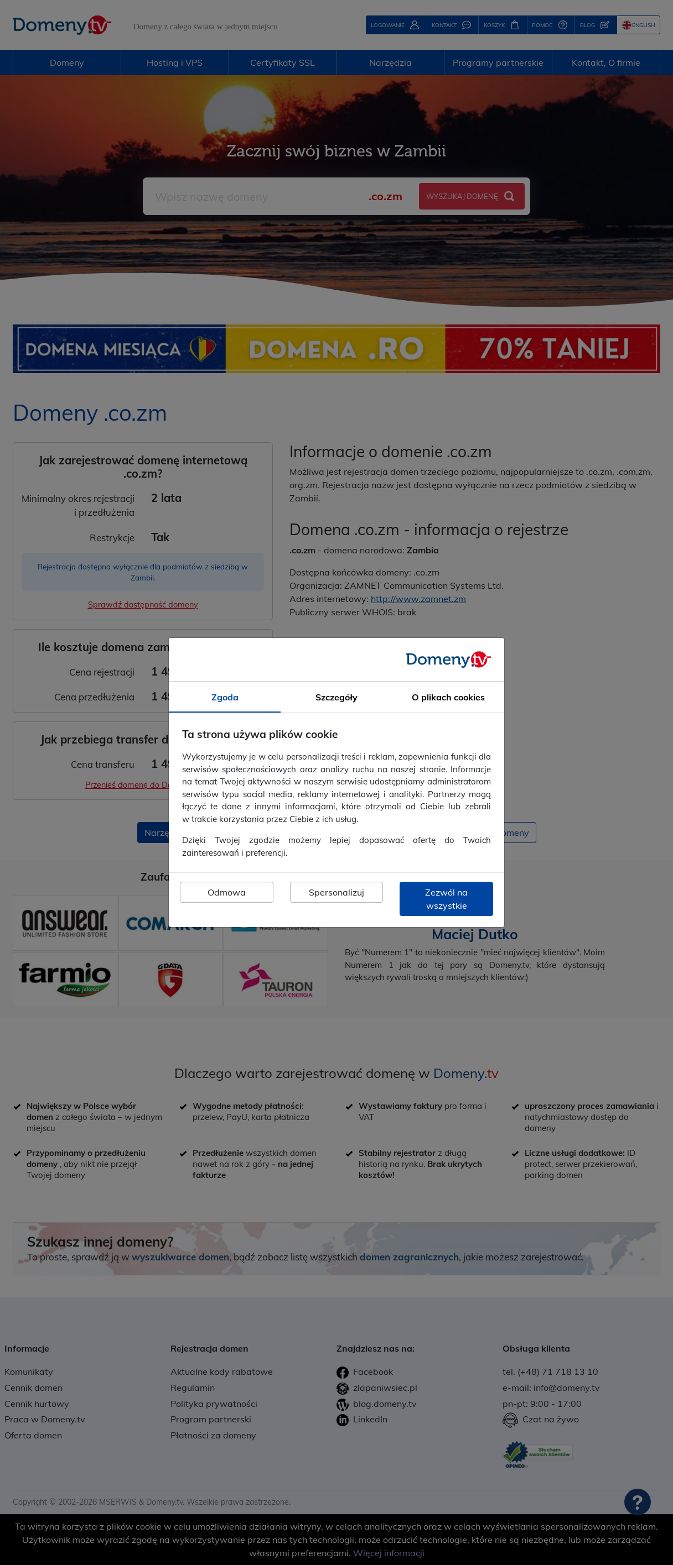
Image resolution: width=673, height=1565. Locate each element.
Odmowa (227, 892)
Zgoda (225, 697)
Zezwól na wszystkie (446, 899)
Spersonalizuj (336, 892)
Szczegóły (336, 697)
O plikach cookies (448, 697)
